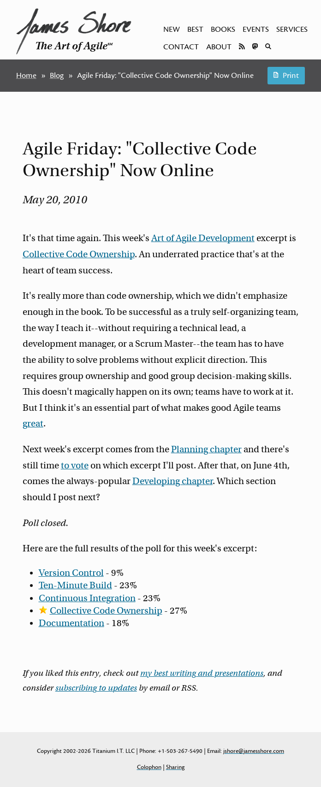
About (219, 47)
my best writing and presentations (201, 673)
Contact (181, 47)
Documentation (71, 623)
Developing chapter (172, 481)
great (33, 423)
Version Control (71, 573)
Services (292, 29)
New (171, 29)
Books (223, 29)
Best (195, 29)
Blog (57, 76)
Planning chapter (206, 449)
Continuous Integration (87, 598)
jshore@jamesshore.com (253, 751)
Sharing (175, 767)
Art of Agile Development (203, 238)
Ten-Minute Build (75, 585)
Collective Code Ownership (79, 254)
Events (256, 29)
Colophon (149, 767)
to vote (75, 465)
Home (26, 76)
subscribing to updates (96, 688)
